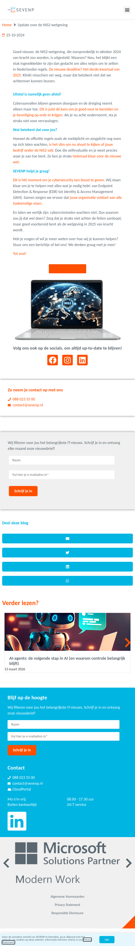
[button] (127, 9)
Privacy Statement (67, 905)
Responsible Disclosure (67, 913)
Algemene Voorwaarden (67, 896)
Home (7, 25)
